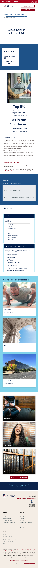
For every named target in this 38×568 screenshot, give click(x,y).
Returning (22, 520)
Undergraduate (23, 515)
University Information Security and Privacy (19, 560)
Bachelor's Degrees (7, 516)
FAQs (4, 543)
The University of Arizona (29, 563)
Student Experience (24, 526)
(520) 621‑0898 (21, 498)
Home (6, 14)
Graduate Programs (7, 518)
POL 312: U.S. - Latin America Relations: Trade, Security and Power (17, 198)
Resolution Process (31, 498)
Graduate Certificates (7, 520)
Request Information (19, 477)
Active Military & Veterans (26, 522)
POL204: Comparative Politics (11, 194)
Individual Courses (7, 524)
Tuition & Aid (23, 524)
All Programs (5, 515)
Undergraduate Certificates (9, 522)
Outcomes (5, 534)
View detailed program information (11, 162)
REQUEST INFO (28, 6)
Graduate (22, 516)
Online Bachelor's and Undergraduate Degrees (16, 16)
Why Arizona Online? (7, 536)
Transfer (22, 518)
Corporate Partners (7, 538)
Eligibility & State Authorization (10, 540)
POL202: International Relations (12, 190)
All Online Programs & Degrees (17, 14)
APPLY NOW (28, 9)
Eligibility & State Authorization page (13, 170)
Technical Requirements (8, 541)
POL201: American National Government (14, 187)
